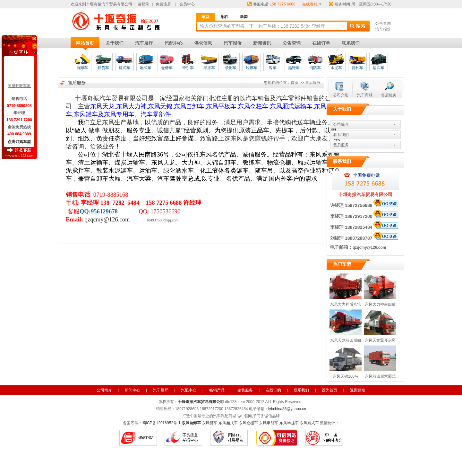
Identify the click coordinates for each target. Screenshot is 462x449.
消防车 (315, 68)
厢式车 (145, 68)
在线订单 (321, 43)
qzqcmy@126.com (369, 247)
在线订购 (273, 390)
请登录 (143, 4)
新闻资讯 (262, 43)
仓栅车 (167, 68)
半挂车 (209, 68)
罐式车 (124, 68)
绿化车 (230, 68)
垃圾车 (251, 68)
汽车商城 (364, 95)
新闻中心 (132, 390)
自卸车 (82, 68)
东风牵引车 (268, 423)
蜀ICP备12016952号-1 (161, 423)
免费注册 (163, 4)
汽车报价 (383, 29)
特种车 (357, 68)
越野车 (294, 68)
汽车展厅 (144, 43)
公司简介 (341, 124)
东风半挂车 (289, 423)
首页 (294, 82)
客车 (273, 68)
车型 (205, 16)
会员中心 (187, 4)
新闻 (244, 16)
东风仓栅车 (248, 423)
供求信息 (203, 43)
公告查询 (383, 23)
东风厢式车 (228, 423)
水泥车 (336, 68)
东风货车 (209, 423)
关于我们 (115, 43)
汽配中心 (174, 43)
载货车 (103, 68)
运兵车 (378, 68)
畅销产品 (217, 390)
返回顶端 (357, 390)
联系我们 (351, 43)
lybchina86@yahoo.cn (287, 409)
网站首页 (85, 43)
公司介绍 (340, 95)
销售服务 (245, 390)
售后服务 (389, 95)
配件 (224, 16)
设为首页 (329, 390)
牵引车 (188, 68)
